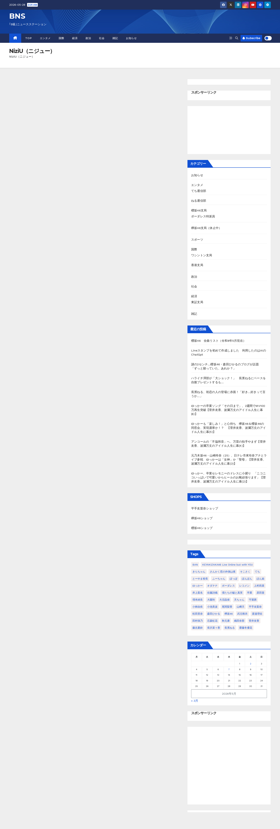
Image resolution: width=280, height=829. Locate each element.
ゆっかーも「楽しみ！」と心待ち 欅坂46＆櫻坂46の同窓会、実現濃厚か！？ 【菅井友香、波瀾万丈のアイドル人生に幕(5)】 (228, 428)
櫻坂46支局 (199, 210)
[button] (236, 38)
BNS (17, 15)
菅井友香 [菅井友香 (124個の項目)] (254, 620)
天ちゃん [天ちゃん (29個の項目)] (239, 599)
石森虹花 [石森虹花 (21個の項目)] (212, 620)
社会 (101, 38)
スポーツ (197, 239)
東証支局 (197, 302)
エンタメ (45, 38)
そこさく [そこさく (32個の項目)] (245, 571)
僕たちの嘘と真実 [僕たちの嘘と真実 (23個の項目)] (232, 592)
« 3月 (194, 700)
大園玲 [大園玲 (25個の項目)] (211, 599)
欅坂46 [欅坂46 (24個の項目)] (229, 613)
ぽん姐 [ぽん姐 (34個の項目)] (260, 578)
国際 (61, 38)
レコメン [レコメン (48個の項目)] (244, 585)
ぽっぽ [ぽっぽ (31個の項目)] (233, 578)
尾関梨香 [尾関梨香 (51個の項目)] (227, 606)
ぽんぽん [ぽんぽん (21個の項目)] (247, 578)
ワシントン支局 (201, 255)
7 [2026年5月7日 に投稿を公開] (228, 669)
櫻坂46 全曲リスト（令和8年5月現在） (218, 340)
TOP (28, 38)
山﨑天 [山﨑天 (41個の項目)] (240, 606)
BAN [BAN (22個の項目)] (195, 564)
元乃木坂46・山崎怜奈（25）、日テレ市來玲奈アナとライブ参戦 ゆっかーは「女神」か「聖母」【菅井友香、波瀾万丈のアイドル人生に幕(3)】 (229, 459)
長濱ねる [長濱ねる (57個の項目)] (230, 627)
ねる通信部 (198, 200)
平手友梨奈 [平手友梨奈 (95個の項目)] (255, 606)
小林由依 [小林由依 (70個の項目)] (197, 606)
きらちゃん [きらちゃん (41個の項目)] (198, 571)
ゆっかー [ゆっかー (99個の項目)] (197, 585)
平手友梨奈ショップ (204, 508)
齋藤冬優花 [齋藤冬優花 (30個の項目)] (245, 627)
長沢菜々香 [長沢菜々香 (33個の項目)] (213, 627)
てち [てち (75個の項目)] (257, 571)
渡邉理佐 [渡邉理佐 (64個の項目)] (257, 613)
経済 (74, 38)
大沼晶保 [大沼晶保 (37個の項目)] (224, 599)
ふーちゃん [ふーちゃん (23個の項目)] (218, 578)
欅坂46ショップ (202, 518)
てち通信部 (198, 191)
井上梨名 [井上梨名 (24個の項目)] (197, 592)
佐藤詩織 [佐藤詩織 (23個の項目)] (212, 592)
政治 (88, 38)
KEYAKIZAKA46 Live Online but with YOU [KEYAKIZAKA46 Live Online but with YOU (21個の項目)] (227, 564)
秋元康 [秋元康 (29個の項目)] (226, 620)
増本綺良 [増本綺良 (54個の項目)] (197, 599)
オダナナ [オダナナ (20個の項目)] (212, 585)
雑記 (115, 38)
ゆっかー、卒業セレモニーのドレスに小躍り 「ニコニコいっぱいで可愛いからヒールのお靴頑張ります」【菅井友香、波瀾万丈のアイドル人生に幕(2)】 (228, 477)
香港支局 (197, 265)
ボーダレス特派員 (203, 216)
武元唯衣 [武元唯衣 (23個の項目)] (242, 613)
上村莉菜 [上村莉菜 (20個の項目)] (259, 585)
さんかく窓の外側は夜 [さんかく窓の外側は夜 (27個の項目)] (223, 571)
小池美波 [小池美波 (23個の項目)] (212, 606)
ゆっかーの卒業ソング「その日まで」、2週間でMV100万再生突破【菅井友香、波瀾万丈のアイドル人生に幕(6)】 (228, 410)
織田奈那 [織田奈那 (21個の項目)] (239, 620)
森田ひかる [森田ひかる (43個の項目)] (213, 613)
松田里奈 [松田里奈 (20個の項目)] (197, 613)
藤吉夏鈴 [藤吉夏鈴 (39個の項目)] (197, 627)
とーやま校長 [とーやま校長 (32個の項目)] (200, 578)
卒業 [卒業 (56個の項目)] (249, 592)
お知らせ (131, 38)
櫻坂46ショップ (202, 528)
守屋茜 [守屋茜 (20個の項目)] (253, 599)
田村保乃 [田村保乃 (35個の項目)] (197, 620)
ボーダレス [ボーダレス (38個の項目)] (228, 585)
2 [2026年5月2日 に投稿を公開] (250, 664)
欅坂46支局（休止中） (206, 228)
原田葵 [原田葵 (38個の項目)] (260, 592)
